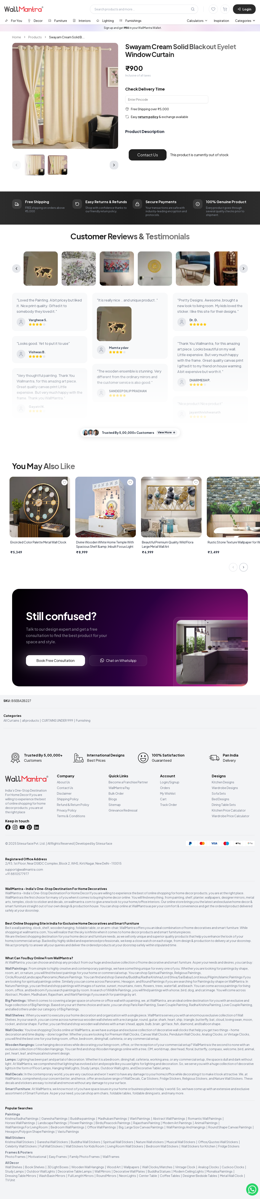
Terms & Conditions (71, 816)
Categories (245, 21)
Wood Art (114, 1167)
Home (16, 37)
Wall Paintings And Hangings (185, 1127)
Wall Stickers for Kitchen (198, 1146)
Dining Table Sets (224, 805)
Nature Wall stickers (150, 1142)
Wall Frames (111, 1156)
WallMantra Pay (119, 788)
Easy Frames (58, 1156)
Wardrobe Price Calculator (230, 816)
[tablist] (73, 20)
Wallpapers (131, 1167)
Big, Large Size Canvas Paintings (141, 1127)
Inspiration (221, 21)
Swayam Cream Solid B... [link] (67, 37)
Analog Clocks (208, 1167)
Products (35, 37)
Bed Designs (220, 799)
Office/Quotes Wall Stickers (218, 1142)
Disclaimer (64, 793)
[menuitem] (197, 20)
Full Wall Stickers (51, 1146)
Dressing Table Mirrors (20, 1176)
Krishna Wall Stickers (19, 1142)
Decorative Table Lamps (75, 1171)
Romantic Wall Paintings (205, 1118)
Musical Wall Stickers (181, 1142)
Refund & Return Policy (73, 805)
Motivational (37, 1156)
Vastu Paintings (68, 1131)
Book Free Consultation (55, 660)
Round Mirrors (106, 1176)
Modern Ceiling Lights (188, 1171)
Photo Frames (15, 1156)
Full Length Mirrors (81, 1176)
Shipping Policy (68, 799)
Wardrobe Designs (225, 788)
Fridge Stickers (228, 1146)
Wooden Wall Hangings (87, 1167)
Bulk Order (116, 793)
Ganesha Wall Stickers (52, 1142)
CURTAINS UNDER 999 (57, 720)
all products (30, 720)
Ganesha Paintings (54, 1118)
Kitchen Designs (223, 782)
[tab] (13, 20)
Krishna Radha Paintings (22, 1118)
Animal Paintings (206, 1123)
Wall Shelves (13, 1167)
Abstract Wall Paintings (169, 1118)
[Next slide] (243, 567)
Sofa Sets (219, 793)
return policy (148, 117)
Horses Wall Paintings (20, 1123)
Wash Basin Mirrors (52, 1176)
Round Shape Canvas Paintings (230, 1127)
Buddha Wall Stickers (85, 1142)
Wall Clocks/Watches (157, 1167)
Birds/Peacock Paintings (113, 1123)
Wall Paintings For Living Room (26, 1127)
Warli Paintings (140, 1118)
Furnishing (83, 720)
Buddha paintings (82, 1118)
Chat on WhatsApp (118, 660)
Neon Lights (127, 1176)
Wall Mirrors (103, 1171)
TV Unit (10, 1180)
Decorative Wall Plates (129, 1171)
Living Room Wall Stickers (125, 1146)
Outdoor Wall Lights (41, 1171)
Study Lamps (14, 1171)
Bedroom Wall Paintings (67, 1127)
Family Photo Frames (85, 1156)
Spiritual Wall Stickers (118, 1142)
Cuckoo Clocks (233, 1167)
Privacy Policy (67, 810)
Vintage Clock (185, 1167)
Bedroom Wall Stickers (162, 1146)
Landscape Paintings (52, 1123)
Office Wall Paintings (101, 1127)
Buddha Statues (159, 1171)
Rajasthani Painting (146, 1123)
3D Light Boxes (58, 1167)
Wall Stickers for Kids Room (85, 1146)
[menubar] (208, 20)
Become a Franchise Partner (128, 782)
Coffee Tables (170, 1176)
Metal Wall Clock (231, 1176)
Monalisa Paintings (220, 1171)
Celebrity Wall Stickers (21, 1146)
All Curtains (11, 720)
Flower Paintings (81, 1123)
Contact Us (147, 154)
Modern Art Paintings (177, 1123)
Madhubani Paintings (112, 1118)
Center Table (148, 1176)
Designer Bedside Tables (200, 1176)
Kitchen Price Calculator (229, 810)
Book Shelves (35, 1167)
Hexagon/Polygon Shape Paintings (30, 1131)
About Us (63, 782)
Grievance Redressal (123, 810)
